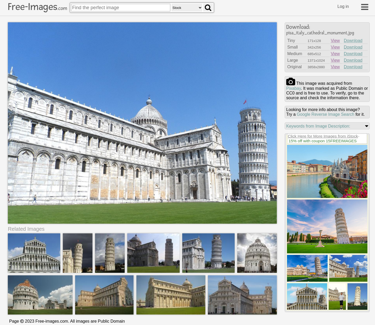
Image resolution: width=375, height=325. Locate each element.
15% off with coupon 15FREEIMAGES (323, 141)
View (335, 40)
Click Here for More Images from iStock (323, 136)
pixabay (293, 88)
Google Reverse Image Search (325, 114)
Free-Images (37, 7)
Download (353, 40)
